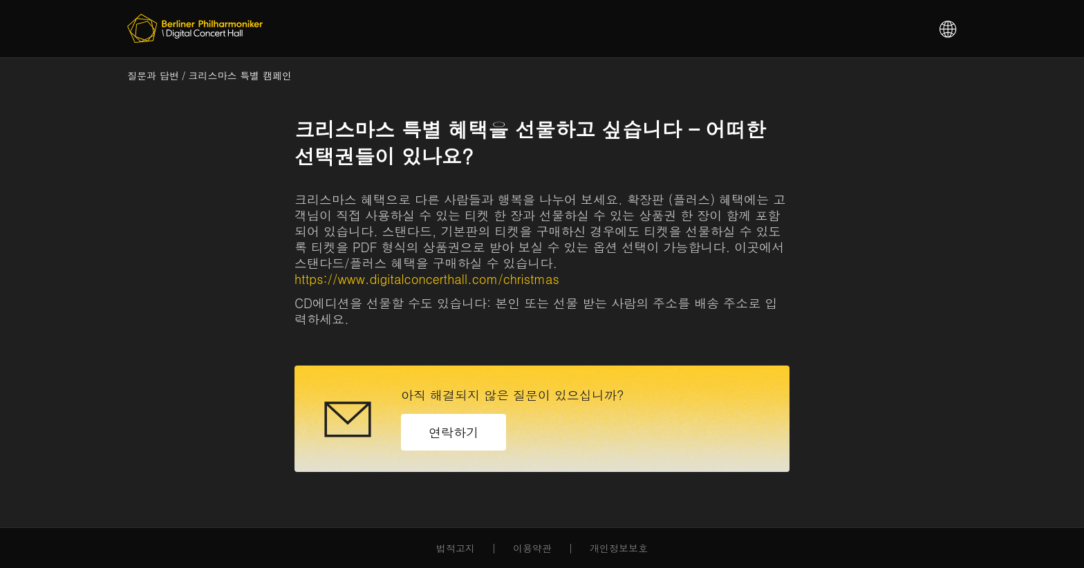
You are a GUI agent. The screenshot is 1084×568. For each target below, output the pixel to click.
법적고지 (455, 548)
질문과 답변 (153, 75)
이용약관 (532, 548)
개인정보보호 (619, 548)
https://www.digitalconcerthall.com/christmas (427, 278)
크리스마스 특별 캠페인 (240, 75)
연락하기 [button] (453, 432)
